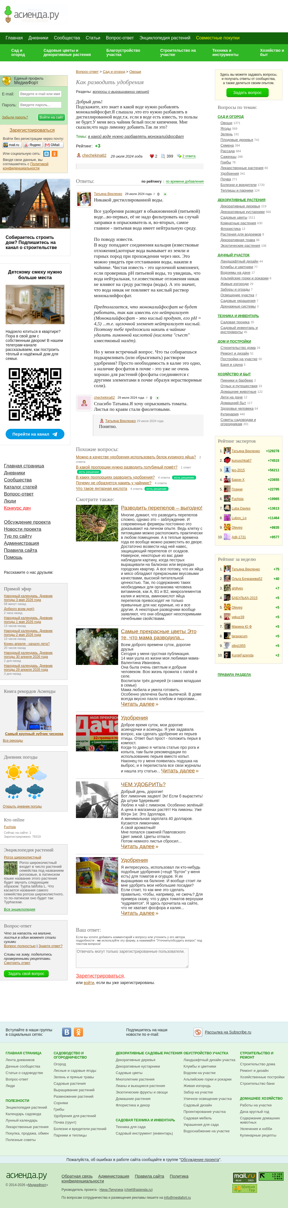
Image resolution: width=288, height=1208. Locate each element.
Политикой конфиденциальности (25, 166)
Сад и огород (18, 52)
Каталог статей (20, 487)
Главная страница (24, 466)
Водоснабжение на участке (207, 1131)
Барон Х (238, 480)
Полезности (17, 1101)
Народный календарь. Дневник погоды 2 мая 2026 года (28, 633)
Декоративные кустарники (242, 212)
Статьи (93, 37)
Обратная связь (77, 1176)
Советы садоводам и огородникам (238, 422)
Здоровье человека (236, 408)
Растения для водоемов (240, 234)
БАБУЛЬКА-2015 (245, 598)
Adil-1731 (239, 537)
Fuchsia (238, 499)
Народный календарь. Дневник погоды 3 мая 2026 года (28, 598)
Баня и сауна (231, 364)
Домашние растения (133, 1099)
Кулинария (229, 414)
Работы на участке (256, 1105)
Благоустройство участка (123, 52)
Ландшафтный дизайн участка (209, 1060)
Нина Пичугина (111, 1190)
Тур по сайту (18, 536)
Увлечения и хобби (256, 1129)
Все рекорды (13, 741)
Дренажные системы (238, 306)
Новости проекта (22, 529)
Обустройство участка (206, 1053)
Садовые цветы (233, 217)
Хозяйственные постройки (262, 1077)
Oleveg (237, 528)
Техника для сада (131, 1127)
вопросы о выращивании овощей (121, 91)
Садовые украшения (237, 301)
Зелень (226, 134)
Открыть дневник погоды (22, 806)
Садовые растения (70, 1083)
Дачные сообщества (23, 1066)
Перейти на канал (30, 434)
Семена (227, 145)
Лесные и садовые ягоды (75, 1070)
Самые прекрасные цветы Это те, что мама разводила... (158, 634)
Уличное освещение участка (208, 1099)
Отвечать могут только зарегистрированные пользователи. (132, 958)
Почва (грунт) (65, 1122)
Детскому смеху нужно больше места (35, 274)
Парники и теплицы (70, 1135)
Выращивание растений (74, 1090)
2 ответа (189, 156)
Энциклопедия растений (165, 37)
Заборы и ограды (235, 289)
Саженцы (228, 156)
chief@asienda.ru (138, 1190)
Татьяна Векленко (108, 194)
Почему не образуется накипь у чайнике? (114, 483)
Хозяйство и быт (272, 52)
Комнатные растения (238, 223)
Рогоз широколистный (22, 857)
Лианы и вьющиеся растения (140, 1086)
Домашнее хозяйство (261, 1099)
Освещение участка (237, 295)
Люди (10, 501)
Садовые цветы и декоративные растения (67, 52)
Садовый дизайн (198, 1105)
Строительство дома (238, 348)
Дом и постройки (234, 342)
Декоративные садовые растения (149, 1053)
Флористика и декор (133, 1105)
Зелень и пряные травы (74, 1077)
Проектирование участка (205, 1112)
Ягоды (225, 128)
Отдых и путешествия (238, 386)
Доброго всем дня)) (19, 609)
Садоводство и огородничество (70, 1055)
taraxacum (240, 636)
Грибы (225, 162)
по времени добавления (185, 181)
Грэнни (237, 489)
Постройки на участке (238, 359)
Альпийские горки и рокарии (244, 278)
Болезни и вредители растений (80, 1129)
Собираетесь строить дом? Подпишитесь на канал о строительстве (31, 242)
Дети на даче (231, 397)
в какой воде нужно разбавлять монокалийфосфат (136, 136)
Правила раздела (234, 675)
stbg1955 (239, 646)
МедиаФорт (37, 1185)
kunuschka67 (242, 461)
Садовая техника (234, 322)
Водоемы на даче (235, 272)
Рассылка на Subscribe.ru (228, 1032)
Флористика (230, 229)
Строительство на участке (178, 52)
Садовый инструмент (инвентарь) (144, 1133)
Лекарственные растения (242, 168)
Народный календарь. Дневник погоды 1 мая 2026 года (28, 620)
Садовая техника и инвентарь (145, 1120)
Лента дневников (20, 1060)
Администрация (21, 543)
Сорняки (61, 1103)
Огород (60, 1064)
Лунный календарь (22, 1120)
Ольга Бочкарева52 (247, 579)
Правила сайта (20, 550)
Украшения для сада (201, 1124)
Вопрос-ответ (120, 37)
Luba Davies (241, 508)
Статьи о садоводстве (24, 1073)
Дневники (38, 37)
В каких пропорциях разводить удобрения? (115, 477)
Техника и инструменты (225, 52)
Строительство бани (257, 1083)
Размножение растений (73, 1096)
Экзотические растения (240, 245)
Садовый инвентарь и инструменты (239, 330)
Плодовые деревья (236, 140)
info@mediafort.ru (177, 1198)
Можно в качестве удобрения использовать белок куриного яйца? (136, 457)
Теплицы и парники (236, 190)
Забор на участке (198, 1092)
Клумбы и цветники (236, 267)
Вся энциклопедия (19, 909)
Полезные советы (21, 1140)
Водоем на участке (200, 1073)
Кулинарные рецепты (258, 1135)
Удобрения (134, 718)
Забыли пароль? (15, 117)
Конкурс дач (17, 508)
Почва (225, 179)
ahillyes (237, 588)
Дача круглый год (254, 1112)
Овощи (135, 72)
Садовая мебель (198, 1118)
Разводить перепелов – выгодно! (161, 508)
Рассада (227, 151)
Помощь (13, 557)
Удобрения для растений (75, 1116)
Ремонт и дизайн (234, 353)
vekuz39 (238, 617)
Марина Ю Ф (242, 627)
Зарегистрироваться (100, 976)
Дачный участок (233, 255)
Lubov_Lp (239, 518)
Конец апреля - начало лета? (27, 644)
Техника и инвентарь (238, 316)
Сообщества (67, 37)
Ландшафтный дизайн (239, 261)
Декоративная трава (237, 240)
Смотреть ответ (17, 963)
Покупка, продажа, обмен (27, 1133)
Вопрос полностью (19, 946)
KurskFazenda (242, 655)
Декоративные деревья (240, 206)
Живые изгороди (234, 284)
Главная (14, 37)
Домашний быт (233, 403)
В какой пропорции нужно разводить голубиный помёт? (126, 467)
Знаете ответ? (50, 946)
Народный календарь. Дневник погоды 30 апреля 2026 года (28, 655)
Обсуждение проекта (27, 522)
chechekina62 (94, 155)
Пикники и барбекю (236, 380)
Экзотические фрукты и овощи (142, 1092)
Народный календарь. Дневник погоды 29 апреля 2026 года (28, 668)
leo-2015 (238, 470)
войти (89, 982)
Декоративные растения (242, 200)
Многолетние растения (135, 1079)
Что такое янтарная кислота (101, 488)
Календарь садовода (23, 1114)
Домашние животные (238, 391)
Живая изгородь (197, 1086)
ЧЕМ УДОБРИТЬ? (143, 784)
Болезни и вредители (238, 185)
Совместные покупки (218, 37)
